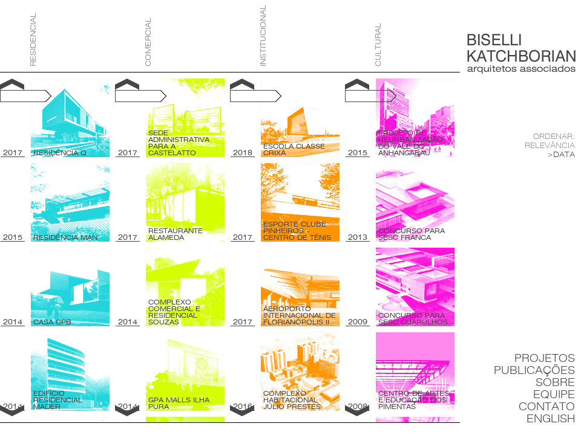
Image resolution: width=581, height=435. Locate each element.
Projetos (544, 358)
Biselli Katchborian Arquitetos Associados (521, 53)
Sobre (555, 383)
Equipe (554, 395)
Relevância (550, 145)
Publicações (534, 371)
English (551, 419)
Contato (547, 407)
